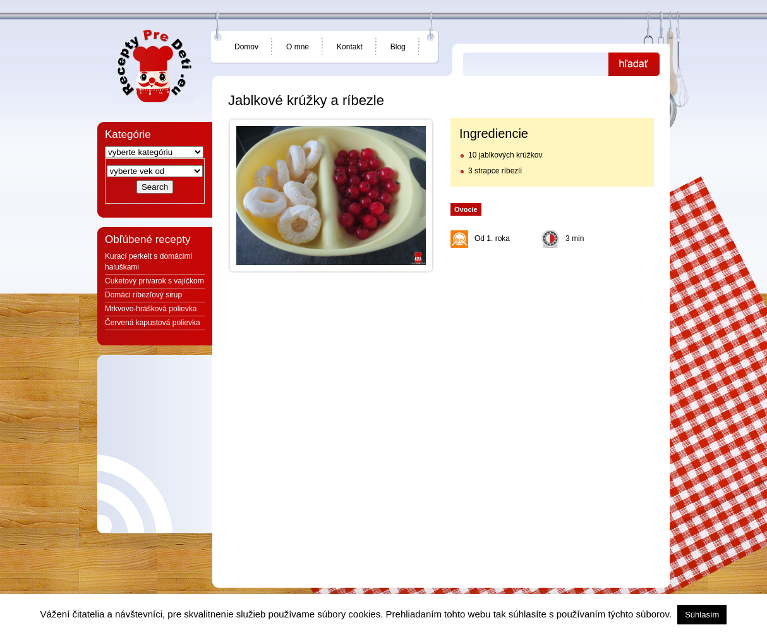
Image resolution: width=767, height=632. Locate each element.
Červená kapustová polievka (152, 322)
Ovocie (466, 209)
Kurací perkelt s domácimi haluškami (148, 261)
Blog (398, 46)
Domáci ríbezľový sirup (143, 294)
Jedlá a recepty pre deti (152, 66)
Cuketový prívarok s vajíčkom (154, 280)
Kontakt (350, 46)
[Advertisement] (551, 333)
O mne (297, 46)
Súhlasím (702, 614)
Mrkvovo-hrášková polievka (150, 308)
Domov (246, 46)
